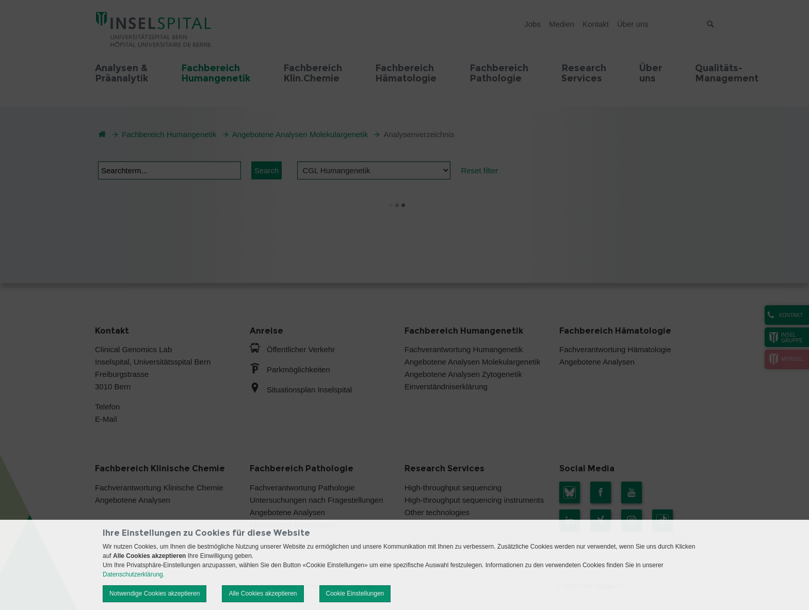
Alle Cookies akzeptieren (263, 593)
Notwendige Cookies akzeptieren (154, 593)
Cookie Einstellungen (355, 593)
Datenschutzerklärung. (134, 574)
